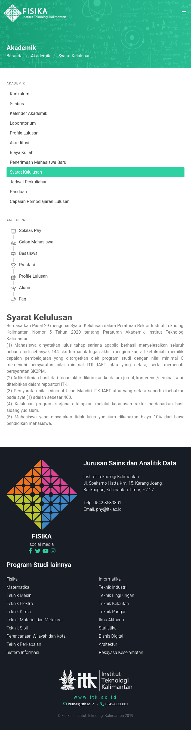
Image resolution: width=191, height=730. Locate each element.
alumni (21, 288)
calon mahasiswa (31, 242)
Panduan (18, 191)
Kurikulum (19, 93)
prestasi (22, 265)
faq (18, 299)
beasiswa (24, 254)
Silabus (17, 103)
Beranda (15, 55)
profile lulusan (29, 277)
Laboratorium (23, 123)
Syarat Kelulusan (26, 172)
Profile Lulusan (24, 133)
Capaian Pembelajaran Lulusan (40, 201)
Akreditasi (19, 142)
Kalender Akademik (28, 113)
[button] (184, 13)
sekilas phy (25, 231)
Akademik (40, 55)
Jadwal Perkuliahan (29, 181)
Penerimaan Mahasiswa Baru (38, 162)
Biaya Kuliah (21, 152)
